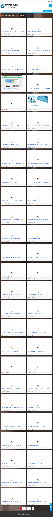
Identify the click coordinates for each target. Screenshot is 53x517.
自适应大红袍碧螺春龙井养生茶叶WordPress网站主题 (13, 332)
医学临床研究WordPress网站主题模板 (36, 407)
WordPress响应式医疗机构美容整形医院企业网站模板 (39, 182)
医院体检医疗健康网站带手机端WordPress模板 (38, 219)
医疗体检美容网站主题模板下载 (35, 31)
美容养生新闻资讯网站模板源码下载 (36, 351)
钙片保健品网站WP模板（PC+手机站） (36, 463)
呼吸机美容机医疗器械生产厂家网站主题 (36, 313)
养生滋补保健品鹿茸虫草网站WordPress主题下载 (12, 219)
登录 (52, 1)
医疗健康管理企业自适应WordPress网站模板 (37, 445)
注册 (49, 1)
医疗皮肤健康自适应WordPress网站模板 (36, 69)
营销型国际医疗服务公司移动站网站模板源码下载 (12, 107)
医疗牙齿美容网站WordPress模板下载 (36, 238)
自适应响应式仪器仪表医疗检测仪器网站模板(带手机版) (14, 163)
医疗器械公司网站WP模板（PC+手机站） (37, 257)
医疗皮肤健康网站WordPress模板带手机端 (11, 257)
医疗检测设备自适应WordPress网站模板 (10, 50)
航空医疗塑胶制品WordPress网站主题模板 (11, 238)
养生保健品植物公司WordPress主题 (9, 182)
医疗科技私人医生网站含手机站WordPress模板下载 (39, 50)
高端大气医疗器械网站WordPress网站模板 (37, 370)
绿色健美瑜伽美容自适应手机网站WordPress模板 (38, 388)
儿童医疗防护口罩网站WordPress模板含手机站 (12, 445)
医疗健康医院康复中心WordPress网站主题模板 (12, 482)
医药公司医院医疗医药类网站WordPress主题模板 (38, 125)
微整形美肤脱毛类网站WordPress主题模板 (37, 482)
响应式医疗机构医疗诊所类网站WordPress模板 (12, 313)
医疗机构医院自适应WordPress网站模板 (36, 426)
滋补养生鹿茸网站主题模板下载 (8, 276)
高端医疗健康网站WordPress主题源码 (10, 144)
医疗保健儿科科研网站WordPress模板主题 (37, 501)
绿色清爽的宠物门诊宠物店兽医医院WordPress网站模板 (14, 294)
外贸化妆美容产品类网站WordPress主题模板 (11, 426)
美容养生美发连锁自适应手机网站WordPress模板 (12, 370)
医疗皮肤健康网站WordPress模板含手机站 (37, 332)
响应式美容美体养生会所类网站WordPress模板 (38, 294)
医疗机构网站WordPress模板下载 (9, 463)
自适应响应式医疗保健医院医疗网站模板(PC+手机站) (39, 144)
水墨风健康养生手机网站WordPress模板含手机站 (12, 125)
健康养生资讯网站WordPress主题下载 (10, 88)
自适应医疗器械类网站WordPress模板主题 (11, 388)
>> (32, 508)
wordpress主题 (16, 513)
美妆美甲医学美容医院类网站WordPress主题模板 (12, 69)
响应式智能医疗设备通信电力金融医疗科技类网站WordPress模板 (16, 200)
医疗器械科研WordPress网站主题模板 (36, 276)
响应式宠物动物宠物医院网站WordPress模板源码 (38, 163)
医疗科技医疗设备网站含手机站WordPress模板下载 (13, 31)
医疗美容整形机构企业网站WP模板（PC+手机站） (13, 407)
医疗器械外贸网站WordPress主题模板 (36, 200)
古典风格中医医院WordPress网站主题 (10, 351)
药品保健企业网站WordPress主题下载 (10, 501)
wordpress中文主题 (30, 513)
